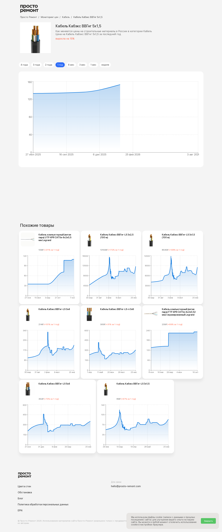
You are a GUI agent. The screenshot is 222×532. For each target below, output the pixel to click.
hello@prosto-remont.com (126, 486)
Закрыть (208, 521)
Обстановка (25, 492)
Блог (20, 498)
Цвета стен (24, 486)
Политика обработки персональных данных (43, 504)
